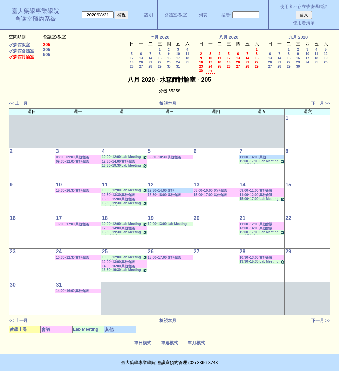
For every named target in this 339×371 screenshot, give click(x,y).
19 (131, 62)
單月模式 (196, 342)
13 (141, 58)
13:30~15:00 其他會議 (118, 199)
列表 (203, 14)
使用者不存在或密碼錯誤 (303, 6)
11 (187, 54)
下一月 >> (320, 103)
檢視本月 (167, 103)
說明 (148, 14)
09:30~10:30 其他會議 (164, 157)
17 (178, 58)
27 (141, 66)
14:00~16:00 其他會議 (118, 266)
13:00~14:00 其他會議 (256, 228)
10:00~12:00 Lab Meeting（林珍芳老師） (124, 157)
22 (159, 62)
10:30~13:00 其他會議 (256, 257)
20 (141, 62)
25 (187, 62)
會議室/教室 (176, 14)
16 (168, 58)
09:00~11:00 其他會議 (256, 190)
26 (131, 66)
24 (178, 62)
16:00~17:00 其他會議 (72, 224)
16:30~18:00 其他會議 (164, 195)
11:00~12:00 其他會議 (256, 195)
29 (159, 66)
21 (150, 62)
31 (178, 66)
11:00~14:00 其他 (253, 157)
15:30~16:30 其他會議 (72, 190)
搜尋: (226, 14)
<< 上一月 (18, 103)
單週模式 (169, 342)
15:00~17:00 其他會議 (210, 195)
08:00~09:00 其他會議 (72, 157)
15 (159, 58)
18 (187, 58)
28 (150, 66)
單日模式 (142, 342)
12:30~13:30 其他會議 (118, 195)
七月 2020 (160, 37)
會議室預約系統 (35, 19)
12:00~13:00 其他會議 (118, 262)
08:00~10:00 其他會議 (210, 190)
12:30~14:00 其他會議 (118, 161)
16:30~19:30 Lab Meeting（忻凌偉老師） (124, 166)
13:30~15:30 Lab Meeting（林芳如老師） (262, 262)
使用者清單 (304, 23)
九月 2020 (298, 37)
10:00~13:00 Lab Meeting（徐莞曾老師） (167, 224)
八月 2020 (229, 37)
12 (131, 58)
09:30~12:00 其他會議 (72, 161)
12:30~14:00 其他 (161, 190)
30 (168, 66)
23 (168, 62)
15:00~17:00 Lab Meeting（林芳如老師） (262, 161)
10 (178, 54)
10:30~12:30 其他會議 (72, 257)
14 (150, 58)
